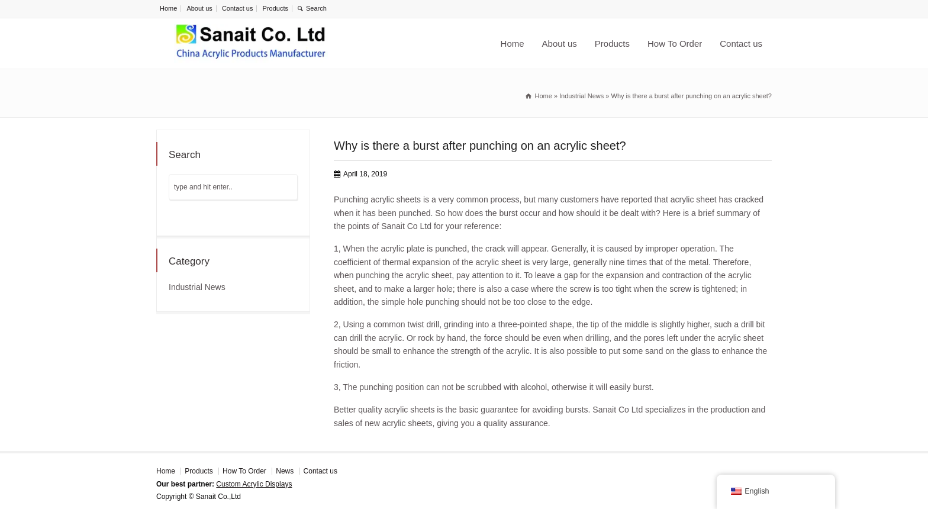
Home (168, 8)
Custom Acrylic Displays (254, 484)
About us (199, 8)
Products (275, 8)
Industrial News (197, 287)
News (285, 471)
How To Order (674, 43)
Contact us (237, 8)
